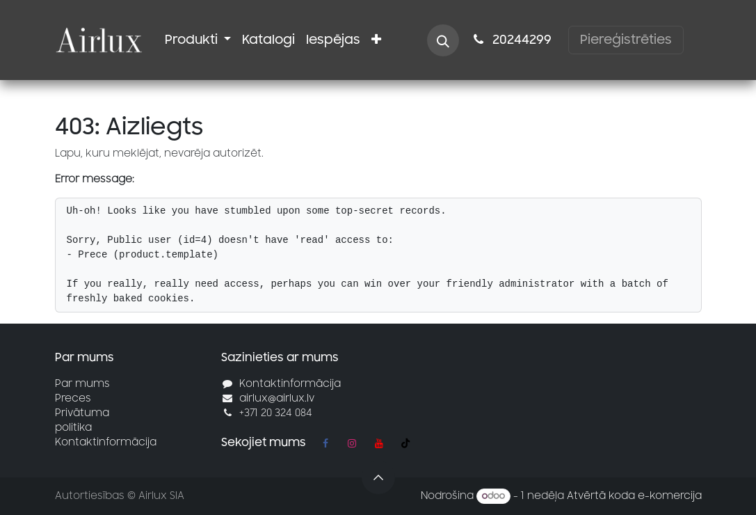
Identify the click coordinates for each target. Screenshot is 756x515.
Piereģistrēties (626, 39)
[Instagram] (352, 443)
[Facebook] (325, 443)
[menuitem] (197, 40)
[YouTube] (379, 443)
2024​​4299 (510, 39)
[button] (443, 40)
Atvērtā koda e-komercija (634, 496)
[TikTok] (405, 443)
